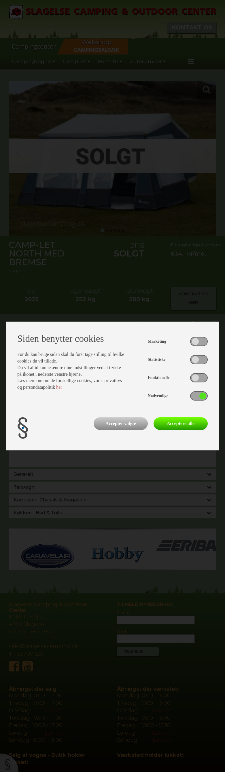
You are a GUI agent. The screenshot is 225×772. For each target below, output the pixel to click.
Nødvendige (158, 396)
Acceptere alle (180, 423)
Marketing (157, 341)
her (59, 387)
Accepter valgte (120, 423)
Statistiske (156, 359)
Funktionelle (158, 377)
